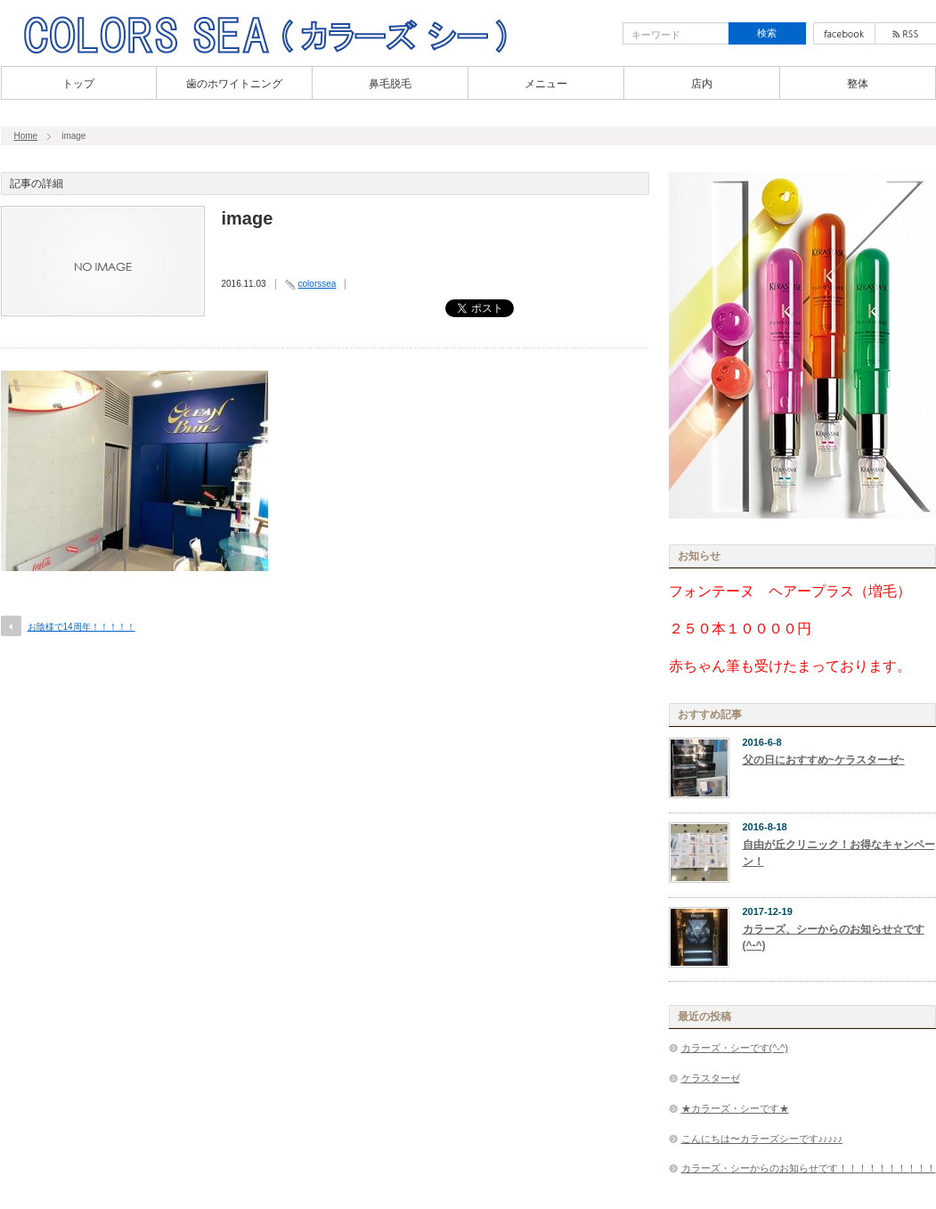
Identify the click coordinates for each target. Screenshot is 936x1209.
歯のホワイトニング (234, 84)
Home (26, 136)
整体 (857, 84)
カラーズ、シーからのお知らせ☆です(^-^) (833, 937)
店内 (701, 84)
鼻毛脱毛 (390, 84)
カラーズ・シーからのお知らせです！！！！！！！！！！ (808, 1168)
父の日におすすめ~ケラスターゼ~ (824, 760)
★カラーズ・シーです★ (735, 1108)
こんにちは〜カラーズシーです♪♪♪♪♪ (762, 1138)
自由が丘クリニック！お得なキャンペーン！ (839, 853)
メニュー (546, 84)
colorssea (317, 284)
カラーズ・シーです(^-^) (734, 1047)
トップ (78, 84)
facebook (844, 33)
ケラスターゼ (710, 1078)
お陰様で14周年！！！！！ (81, 627)
